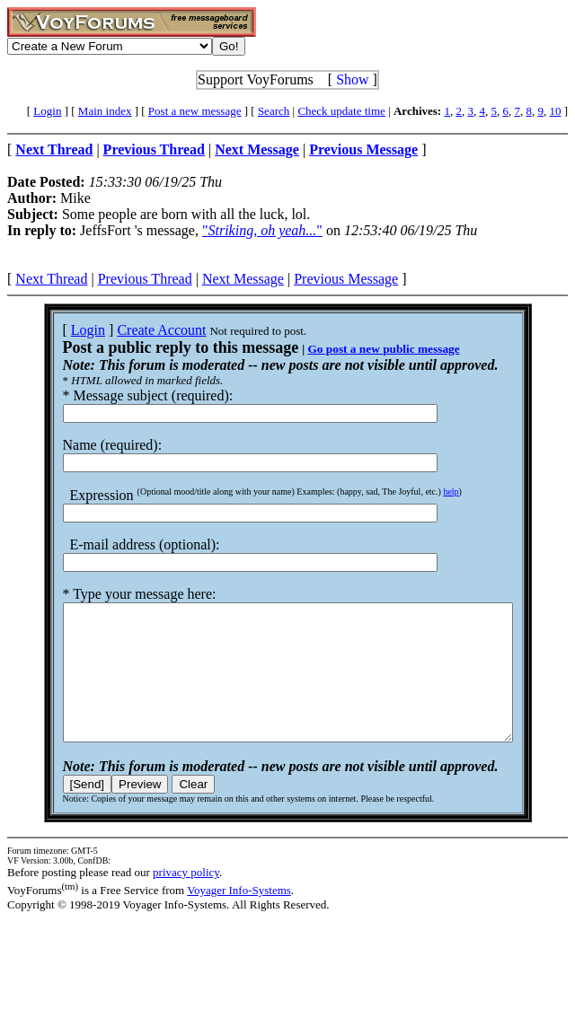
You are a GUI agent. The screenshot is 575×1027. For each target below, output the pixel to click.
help (423, 491)
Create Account (134, 330)
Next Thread (51, 278)
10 (555, 111)
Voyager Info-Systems (239, 917)
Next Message (243, 278)
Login (47, 111)
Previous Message (346, 278)
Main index (105, 111)
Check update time (341, 111)
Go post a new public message (356, 349)
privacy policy (186, 899)
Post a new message (195, 111)
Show (352, 79)
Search (273, 111)
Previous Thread (145, 278)
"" (262, 230)
